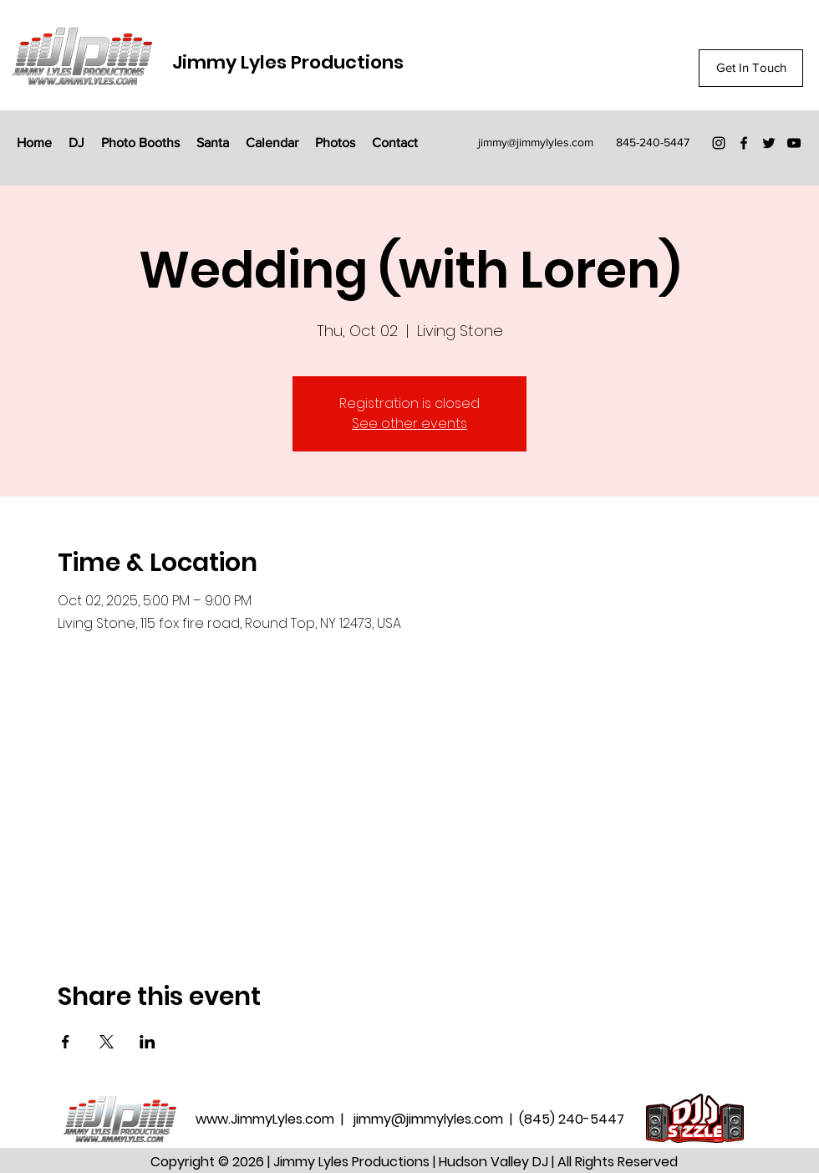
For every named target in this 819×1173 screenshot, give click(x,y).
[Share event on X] (106, 1041)
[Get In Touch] (751, 68)
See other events (409, 423)
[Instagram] (718, 143)
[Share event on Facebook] (66, 1041)
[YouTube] (794, 143)
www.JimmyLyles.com (267, 1119)
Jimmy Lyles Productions (288, 62)
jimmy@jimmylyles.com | (436, 1119)
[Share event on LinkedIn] (147, 1041)
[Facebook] (743, 143)
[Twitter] (768, 143)
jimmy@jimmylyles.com (535, 142)
